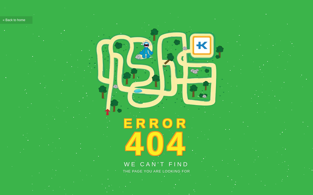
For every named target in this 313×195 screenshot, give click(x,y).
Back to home (15, 20)
